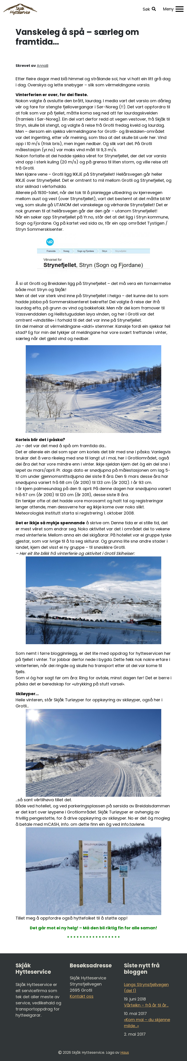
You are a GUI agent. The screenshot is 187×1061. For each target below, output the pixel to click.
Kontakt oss (82, 996)
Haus (124, 1052)
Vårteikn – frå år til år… (146, 1005)
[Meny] (173, 9)
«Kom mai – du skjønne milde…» (147, 1023)
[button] (149, 9)
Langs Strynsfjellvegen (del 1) (146, 987)
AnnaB (42, 65)
